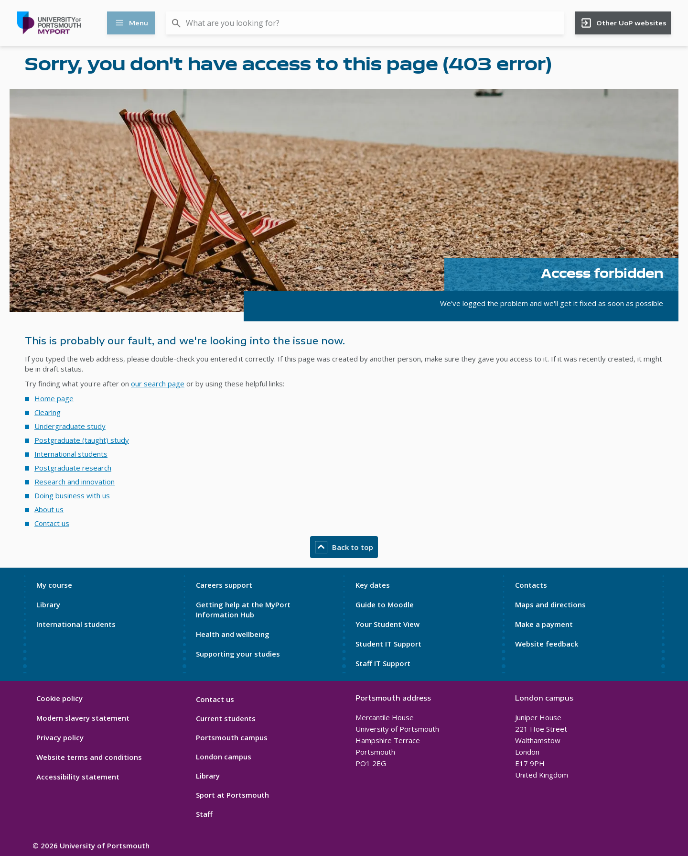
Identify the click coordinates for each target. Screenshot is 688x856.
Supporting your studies (238, 653)
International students (71, 454)
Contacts (531, 585)
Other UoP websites (623, 23)
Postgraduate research (72, 467)
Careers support (224, 585)
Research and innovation (74, 481)
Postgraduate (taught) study (81, 440)
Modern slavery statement (82, 718)
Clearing (47, 412)
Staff (204, 814)
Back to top (344, 547)
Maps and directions (550, 604)
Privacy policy (60, 737)
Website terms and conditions (89, 757)
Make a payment (544, 624)
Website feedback (546, 643)
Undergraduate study (70, 426)
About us (49, 509)
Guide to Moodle (384, 604)
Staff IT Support (382, 663)
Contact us (51, 523)
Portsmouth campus (232, 737)
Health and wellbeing (232, 634)
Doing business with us (72, 495)
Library (48, 604)
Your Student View (387, 624)
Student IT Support (388, 643)
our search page (157, 383)
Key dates (372, 585)
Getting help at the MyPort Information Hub (243, 609)
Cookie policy (59, 698)
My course (54, 585)
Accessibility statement (77, 776)
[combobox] (365, 22)
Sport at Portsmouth (232, 795)
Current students (226, 718)
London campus (223, 756)
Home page (54, 398)
